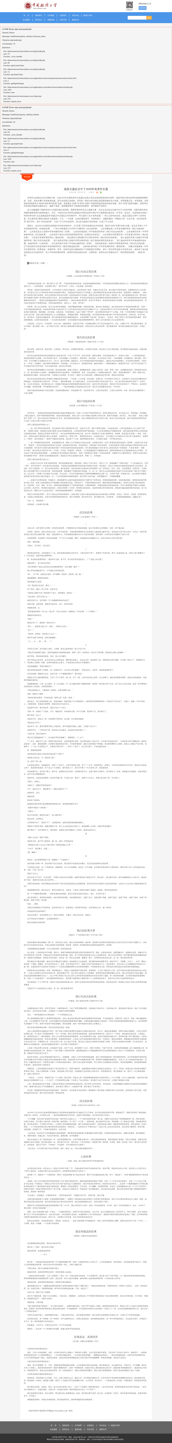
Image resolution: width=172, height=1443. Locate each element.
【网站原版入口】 (145, 4)
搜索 (149, 18)
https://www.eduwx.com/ (59, 1411)
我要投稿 (142, 8)
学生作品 (75, 15)
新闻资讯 (38, 15)
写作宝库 (63, 20)
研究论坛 (38, 20)
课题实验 (50, 20)
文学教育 (50, 15)
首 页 (26, 15)
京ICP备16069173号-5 (59, 1437)
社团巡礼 (63, 15)
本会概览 (26, 20)
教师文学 (75, 20)
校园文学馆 (87, 15)
